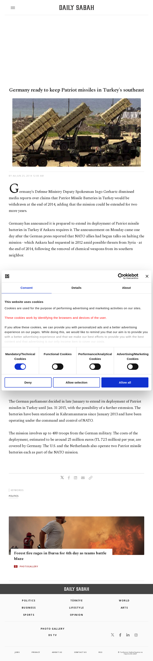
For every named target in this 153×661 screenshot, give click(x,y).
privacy (36, 652)
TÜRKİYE (76, 600)
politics (13, 495)
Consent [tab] (27, 287)
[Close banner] (147, 276)
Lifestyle (76, 607)
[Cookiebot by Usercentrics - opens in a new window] (120, 276)
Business (29, 607)
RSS (100, 652)
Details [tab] (76, 287)
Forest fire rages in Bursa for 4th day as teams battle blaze (60, 556)
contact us (80, 652)
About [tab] (126, 287)
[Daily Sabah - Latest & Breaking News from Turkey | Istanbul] (76, 7)
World (124, 600)
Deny (28, 382)
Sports (28, 615)
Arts (124, 607)
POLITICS (28, 600)
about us (57, 652)
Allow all (125, 382)
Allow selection (76, 382)
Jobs (17, 652)
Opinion (76, 615)
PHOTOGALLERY (29, 566)
